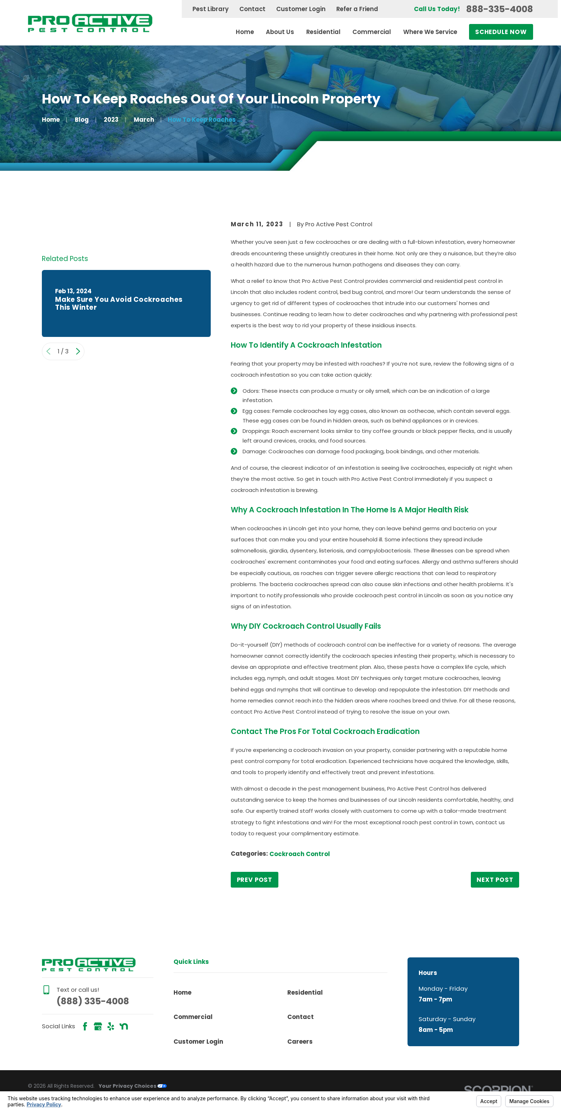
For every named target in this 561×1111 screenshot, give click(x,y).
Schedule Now (501, 32)
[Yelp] (111, 1026)
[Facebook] (85, 1026)
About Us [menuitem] (280, 32)
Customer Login (301, 9)
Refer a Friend (357, 9)
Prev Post (255, 879)
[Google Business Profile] (98, 1026)
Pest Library (210, 9)
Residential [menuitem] (323, 32)
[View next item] (78, 351)
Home (182, 992)
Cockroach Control (299, 854)
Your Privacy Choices (133, 1086)
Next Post (495, 879)
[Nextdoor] (123, 1026)
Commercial (193, 1017)
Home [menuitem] (245, 32)
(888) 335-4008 (93, 1001)
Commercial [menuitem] (371, 32)
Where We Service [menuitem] (430, 32)
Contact (252, 9)
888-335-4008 (499, 9)
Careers (300, 1041)
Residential (305, 992)
